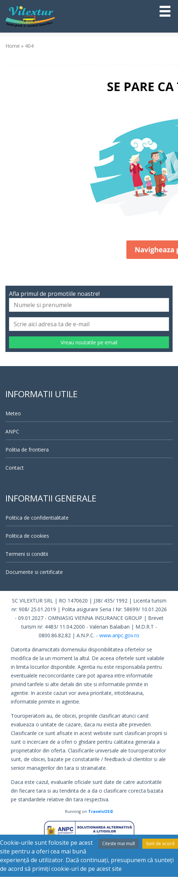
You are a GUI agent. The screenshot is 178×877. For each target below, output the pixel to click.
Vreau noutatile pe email (89, 342)
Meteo (13, 413)
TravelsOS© (100, 811)
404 (29, 45)
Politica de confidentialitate (37, 517)
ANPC (12, 431)
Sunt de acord (160, 843)
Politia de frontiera (27, 449)
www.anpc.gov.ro (119, 635)
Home (12, 45)
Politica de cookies (27, 535)
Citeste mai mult (118, 843)
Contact (14, 467)
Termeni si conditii (26, 553)
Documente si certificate (34, 571)
